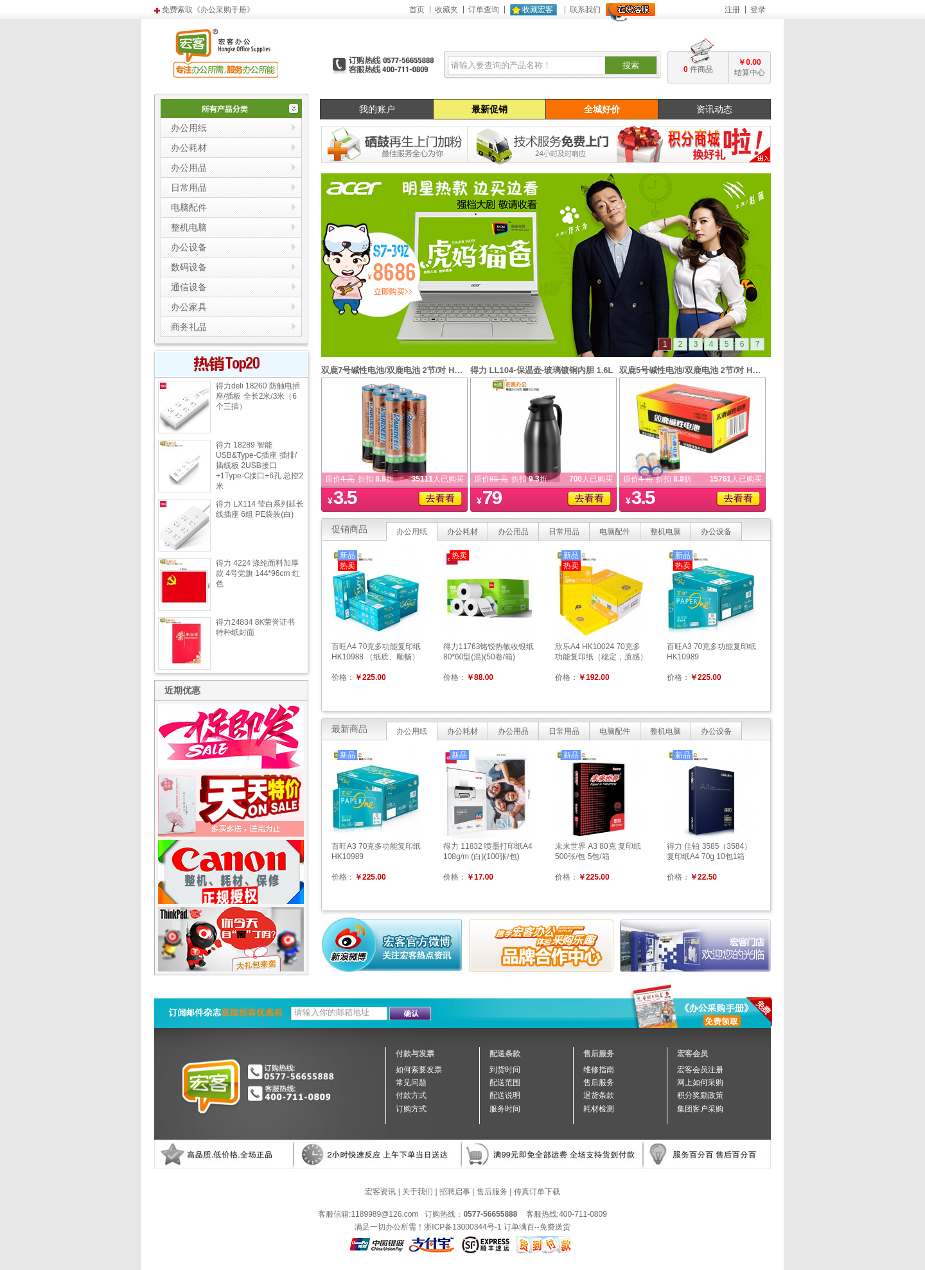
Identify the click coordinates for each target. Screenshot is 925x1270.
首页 (417, 9)
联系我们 (585, 9)
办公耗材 (462, 531)
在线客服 (630, 12)
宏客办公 (225, 53)
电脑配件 (614, 531)
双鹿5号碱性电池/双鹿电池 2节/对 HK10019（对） (713, 370)
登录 (758, 9)
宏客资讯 (380, 1191)
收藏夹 (446, 9)
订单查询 (483, 9)
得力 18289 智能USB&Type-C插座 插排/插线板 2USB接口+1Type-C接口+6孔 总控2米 (259, 465)
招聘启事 (454, 1191)
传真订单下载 (537, 1191)
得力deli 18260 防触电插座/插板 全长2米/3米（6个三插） (258, 396)
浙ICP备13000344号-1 (462, 1226)
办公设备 (716, 531)
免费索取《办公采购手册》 (208, 9)
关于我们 (417, 1191)
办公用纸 (411, 531)
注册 (732, 9)
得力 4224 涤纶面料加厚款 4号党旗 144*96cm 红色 (258, 573)
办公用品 (513, 531)
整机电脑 (665, 531)
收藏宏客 (537, 9)
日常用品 (564, 531)
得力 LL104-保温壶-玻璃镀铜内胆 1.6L (541, 370)
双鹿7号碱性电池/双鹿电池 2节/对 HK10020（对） (415, 370)
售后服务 (492, 1191)
